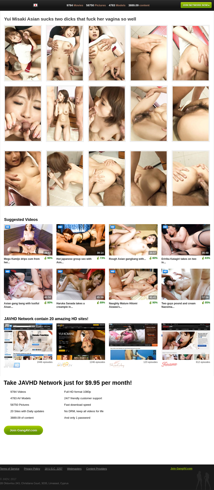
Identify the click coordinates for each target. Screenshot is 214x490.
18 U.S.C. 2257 (53, 468)
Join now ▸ (196, 5)
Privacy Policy (32, 468)
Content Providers (96, 468)
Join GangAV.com (23, 430)
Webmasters (74, 468)
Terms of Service (9, 468)
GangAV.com (14, 6)
